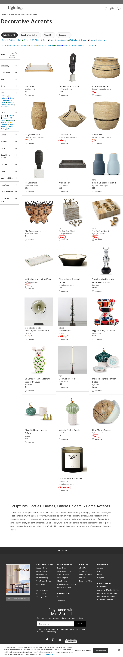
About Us (82, 540)
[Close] (119, 650)
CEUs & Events (62, 553)
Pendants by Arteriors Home (107, 565)
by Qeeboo (99, 315)
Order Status (40, 556)
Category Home (6, 14)
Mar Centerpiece (42, 219)
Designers (100, 550)
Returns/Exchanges (43, 543)
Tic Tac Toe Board (103, 219)
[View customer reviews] (71, 612)
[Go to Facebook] (47, 612)
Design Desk (61, 540)
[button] (3, 8)
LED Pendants (102, 559)
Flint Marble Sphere (104, 405)
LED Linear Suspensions (105, 572)
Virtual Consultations (64, 543)
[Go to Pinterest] (53, 612)
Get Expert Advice (43, 569)
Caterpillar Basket (103, 83)
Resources (61, 572)
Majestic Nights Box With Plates (107, 359)
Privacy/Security (42, 550)
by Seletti (37, 363)
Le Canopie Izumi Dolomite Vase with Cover (46, 359)
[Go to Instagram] (59, 612)
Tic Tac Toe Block (73, 219)
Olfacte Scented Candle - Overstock (76, 452)
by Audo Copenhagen (103, 176)
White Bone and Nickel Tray (45, 265)
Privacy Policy (80, 601)
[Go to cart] (119, 8)
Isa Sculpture (40, 173)
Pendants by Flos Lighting (106, 569)
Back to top (61, 522)
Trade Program (62, 550)
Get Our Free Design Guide (18, 570)
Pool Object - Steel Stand (46, 312)
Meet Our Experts (85, 547)
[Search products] (106, 8)
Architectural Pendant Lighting (108, 562)
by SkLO (37, 315)
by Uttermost (39, 86)
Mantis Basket (71, 128)
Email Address (44, 596)
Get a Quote (41, 566)
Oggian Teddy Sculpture (106, 312)
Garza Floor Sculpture (75, 83)
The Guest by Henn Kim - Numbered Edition (107, 265)
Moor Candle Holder (74, 357)
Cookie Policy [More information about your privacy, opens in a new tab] (48, 654)
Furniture (14, 14)
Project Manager (63, 547)
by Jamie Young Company (104, 86)
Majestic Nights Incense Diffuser (45, 407)
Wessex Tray (70, 173)
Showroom (83, 543)
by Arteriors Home (71, 86)
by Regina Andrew (71, 221)
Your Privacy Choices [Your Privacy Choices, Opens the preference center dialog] (83, 650)
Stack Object (71, 312)
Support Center (42, 540)
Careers (82, 550)
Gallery (99, 543)
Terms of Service (46, 604)
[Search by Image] (112, 9)
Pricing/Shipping (42, 547)
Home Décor (21, 14)
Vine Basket (100, 128)
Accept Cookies (100, 650)
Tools (59, 569)
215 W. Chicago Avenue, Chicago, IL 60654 (61, 633)
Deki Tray (38, 83)
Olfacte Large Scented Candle (75, 265)
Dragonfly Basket (42, 128)
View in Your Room (64, 560)
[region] (61, 650)
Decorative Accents (31, 14)
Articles (100, 540)
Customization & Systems (66, 556)
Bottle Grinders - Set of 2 (107, 173)
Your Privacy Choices (43, 553)
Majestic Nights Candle (75, 405)
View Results (21, 54)
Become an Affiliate (86, 553)
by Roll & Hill (69, 360)
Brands (99, 547)
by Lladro (98, 269)
